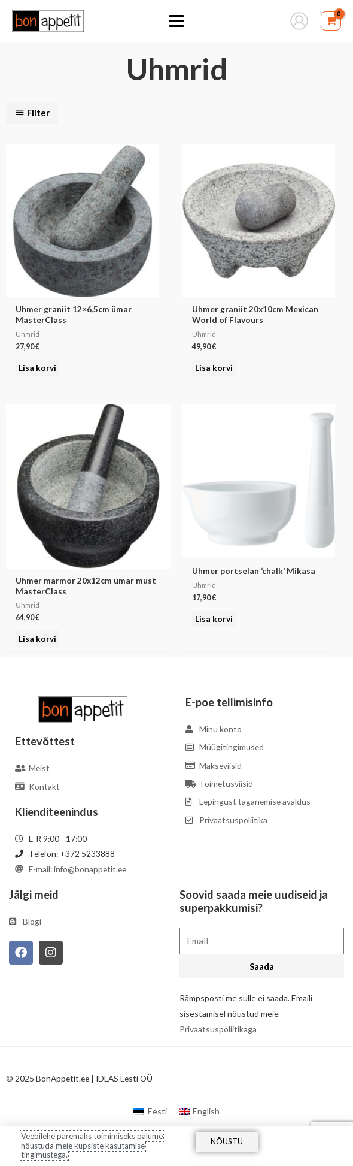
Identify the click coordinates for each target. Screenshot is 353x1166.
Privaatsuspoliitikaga (218, 1029)
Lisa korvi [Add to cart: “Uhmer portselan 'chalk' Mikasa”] (214, 619)
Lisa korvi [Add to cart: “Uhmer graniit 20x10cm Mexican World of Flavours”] (214, 368)
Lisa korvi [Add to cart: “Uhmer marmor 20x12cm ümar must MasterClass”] (37, 638)
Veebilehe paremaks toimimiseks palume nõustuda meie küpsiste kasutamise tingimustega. (92, 1145)
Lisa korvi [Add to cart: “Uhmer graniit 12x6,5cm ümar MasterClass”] (37, 368)
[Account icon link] (299, 21)
